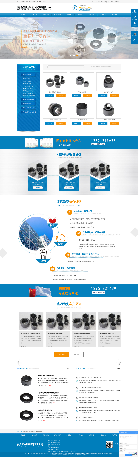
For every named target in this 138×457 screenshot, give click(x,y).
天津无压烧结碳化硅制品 (29, 112)
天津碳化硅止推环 (28, 88)
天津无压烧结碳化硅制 (109, 120)
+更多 (67, 368)
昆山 (69, 455)
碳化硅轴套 (46, 14)
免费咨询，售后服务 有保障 (100, 183)
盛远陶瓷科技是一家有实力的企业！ (108, 333)
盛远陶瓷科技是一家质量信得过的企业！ (30, 333)
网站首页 (23, 14)
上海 (83, 455)
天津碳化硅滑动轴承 (28, 86)
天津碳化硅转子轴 (28, 91)
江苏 (64, 455)
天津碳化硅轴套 (27, 81)
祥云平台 (101, 453)
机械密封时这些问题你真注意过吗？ (88, 407)
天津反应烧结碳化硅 (55, 120)
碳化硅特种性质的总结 (45, 410)
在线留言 (103, 14)
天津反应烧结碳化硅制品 (29, 108)
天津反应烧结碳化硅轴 (55, 92)
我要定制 (50, 95)
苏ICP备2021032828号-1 (87, 453)
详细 (50, 385)
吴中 (76, 455)
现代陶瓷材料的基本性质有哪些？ (48, 393)
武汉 (80, 455)
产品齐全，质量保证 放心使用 (69, 183)
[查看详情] (23, 346)
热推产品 (54, 455)
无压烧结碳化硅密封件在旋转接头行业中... (90, 387)
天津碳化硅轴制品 (28, 74)
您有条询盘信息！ (115, 1)
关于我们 (80, 14)
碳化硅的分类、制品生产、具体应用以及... (90, 378)
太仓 (73, 455)
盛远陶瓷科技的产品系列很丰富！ (55, 333)
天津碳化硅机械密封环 (29, 95)
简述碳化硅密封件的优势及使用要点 (88, 397)
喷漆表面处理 (39, 431)
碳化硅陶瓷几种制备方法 (46, 375)
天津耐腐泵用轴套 (28, 103)
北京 (85, 455)
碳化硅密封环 (57, 14)
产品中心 (68, 14)
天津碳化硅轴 (26, 79)
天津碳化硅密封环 (28, 93)
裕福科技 (111, 453)
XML (108, 1)
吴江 (66, 455)
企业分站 (94, 1)
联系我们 (114, 14)
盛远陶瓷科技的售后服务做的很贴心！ (82, 333)
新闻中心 (91, 14)
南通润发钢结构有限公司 (29, 431)
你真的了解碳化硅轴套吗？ (86, 417)
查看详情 (61, 95)
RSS (105, 1)
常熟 (71, 455)
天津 (78, 455)
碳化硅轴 (34, 14)
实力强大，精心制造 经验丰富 (38, 183)
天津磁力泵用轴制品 (28, 99)
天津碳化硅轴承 (27, 83)
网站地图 (100, 1)
